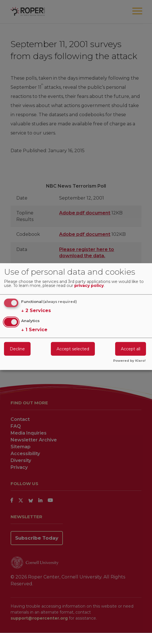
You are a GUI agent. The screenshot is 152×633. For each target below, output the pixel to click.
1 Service (34, 330)
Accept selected (73, 348)
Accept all (130, 348)
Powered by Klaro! (129, 361)
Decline (17, 348)
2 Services (36, 311)
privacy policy (89, 286)
